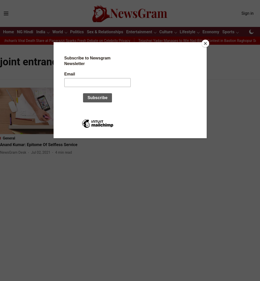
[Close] (205, 43)
